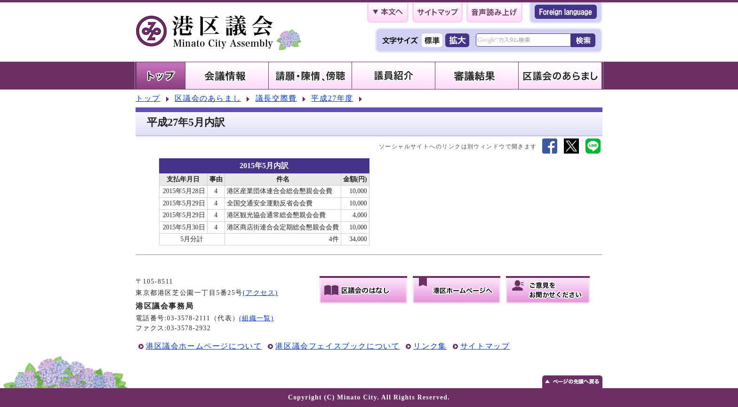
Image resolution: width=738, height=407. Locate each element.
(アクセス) (260, 292)
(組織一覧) (256, 318)
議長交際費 (276, 98)
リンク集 (429, 346)
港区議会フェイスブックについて (337, 346)
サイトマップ (485, 346)
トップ (148, 98)
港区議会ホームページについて (204, 346)
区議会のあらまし (208, 98)
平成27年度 (332, 98)
